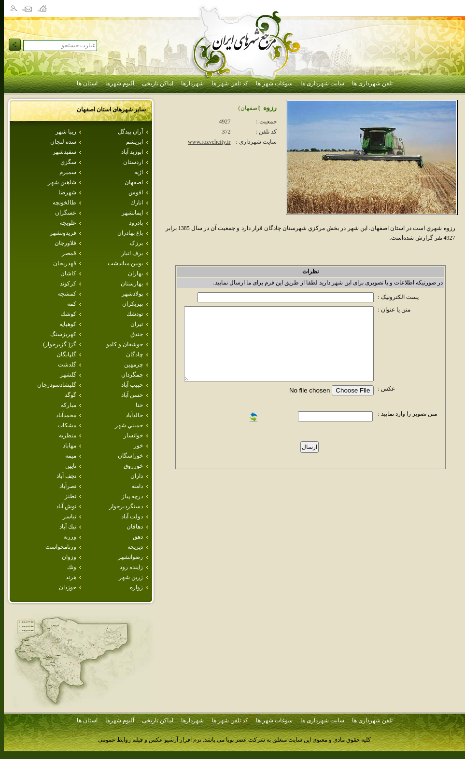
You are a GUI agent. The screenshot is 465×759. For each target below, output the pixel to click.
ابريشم (134, 141)
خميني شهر (129, 425)
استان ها (87, 83)
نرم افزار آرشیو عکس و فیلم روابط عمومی (149, 739)
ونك (71, 567)
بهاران (135, 273)
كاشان (68, 273)
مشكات (66, 425)
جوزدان (67, 587)
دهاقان (135, 526)
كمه (71, 303)
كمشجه (67, 293)
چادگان (134, 354)
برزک (136, 243)
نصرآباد (67, 486)
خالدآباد (134, 415)
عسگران (65, 212)
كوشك (68, 314)
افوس (135, 192)
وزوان (69, 557)
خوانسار (133, 435)
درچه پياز (132, 496)
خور (138, 445)
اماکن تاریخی (157, 83)
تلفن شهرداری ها (372, 83)
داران (136, 476)
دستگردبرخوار (126, 506)
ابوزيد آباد (132, 152)
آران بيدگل (130, 131)
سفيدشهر (64, 152)
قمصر (69, 253)
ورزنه (69, 536)
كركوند (68, 283)
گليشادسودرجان (56, 384)
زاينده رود (131, 567)
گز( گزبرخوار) (59, 344)
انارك (136, 202)
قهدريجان (64, 263)
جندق (136, 334)
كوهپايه (67, 324)
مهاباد (69, 445)
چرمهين (133, 364)
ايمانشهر (132, 212)
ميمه (70, 455)
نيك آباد (67, 526)
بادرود (136, 222)
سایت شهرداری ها (322, 83)
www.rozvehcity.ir (209, 141)
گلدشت (67, 364)
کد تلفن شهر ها (229, 83)
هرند (71, 577)
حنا (139, 405)
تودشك (135, 314)
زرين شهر (131, 577)
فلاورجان (65, 243)
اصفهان (134, 182)
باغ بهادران (130, 233)
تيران (136, 324)
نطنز (70, 496)
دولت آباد (132, 516)
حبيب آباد (132, 384)
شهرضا (67, 192)
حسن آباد (132, 395)
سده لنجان (63, 141)
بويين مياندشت (125, 263)
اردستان (133, 162)
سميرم (67, 172)
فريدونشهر (63, 233)
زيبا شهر (66, 131)
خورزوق (133, 465)
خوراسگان (130, 455)
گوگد (70, 395)
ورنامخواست (60, 546)
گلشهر (68, 374)
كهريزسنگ (63, 334)
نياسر (69, 516)
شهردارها (192, 83)
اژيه (138, 172)
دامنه (137, 486)
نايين (70, 465)
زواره (136, 587)
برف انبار (132, 253)
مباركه (68, 405)
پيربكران (132, 303)
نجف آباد (66, 476)
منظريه (67, 435)
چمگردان (132, 374)
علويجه (68, 222)
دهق (138, 536)
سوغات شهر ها (274, 83)
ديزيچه (135, 546)
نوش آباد (66, 506)
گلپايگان (66, 354)
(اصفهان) (250, 108)
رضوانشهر (130, 557)
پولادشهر (132, 293)
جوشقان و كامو (124, 344)
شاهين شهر (62, 182)
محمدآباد (66, 415)
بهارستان (132, 283)
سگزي (68, 162)
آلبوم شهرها (119, 83)
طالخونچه (64, 202)
